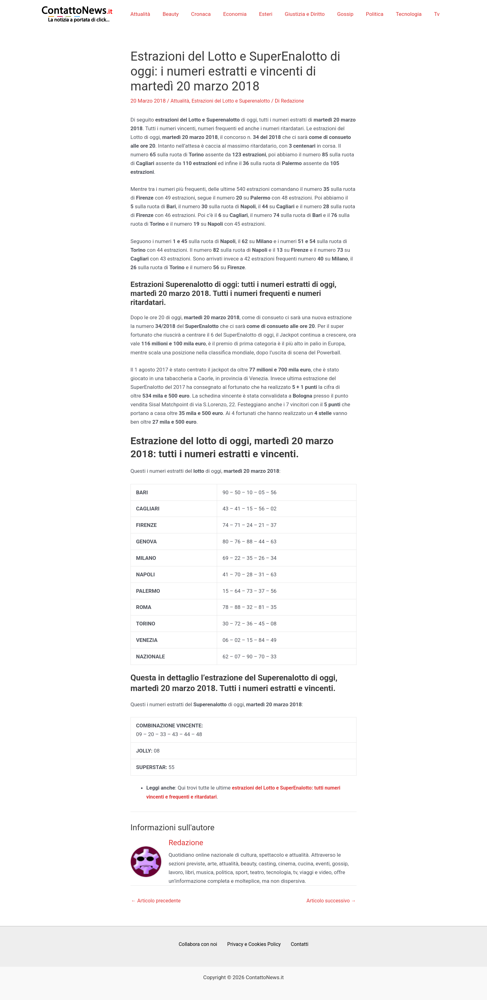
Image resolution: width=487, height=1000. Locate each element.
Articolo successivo (329, 900)
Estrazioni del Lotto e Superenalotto (234, 101)
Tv (428, 14)
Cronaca (205, 14)
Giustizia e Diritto (304, 14)
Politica (370, 14)
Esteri (266, 14)
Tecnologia (402, 14)
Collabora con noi (200, 944)
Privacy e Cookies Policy (254, 944)
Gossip (343, 14)
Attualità (149, 14)
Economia (237, 14)
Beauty (177, 14)
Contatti (297, 944)
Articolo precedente (157, 900)
